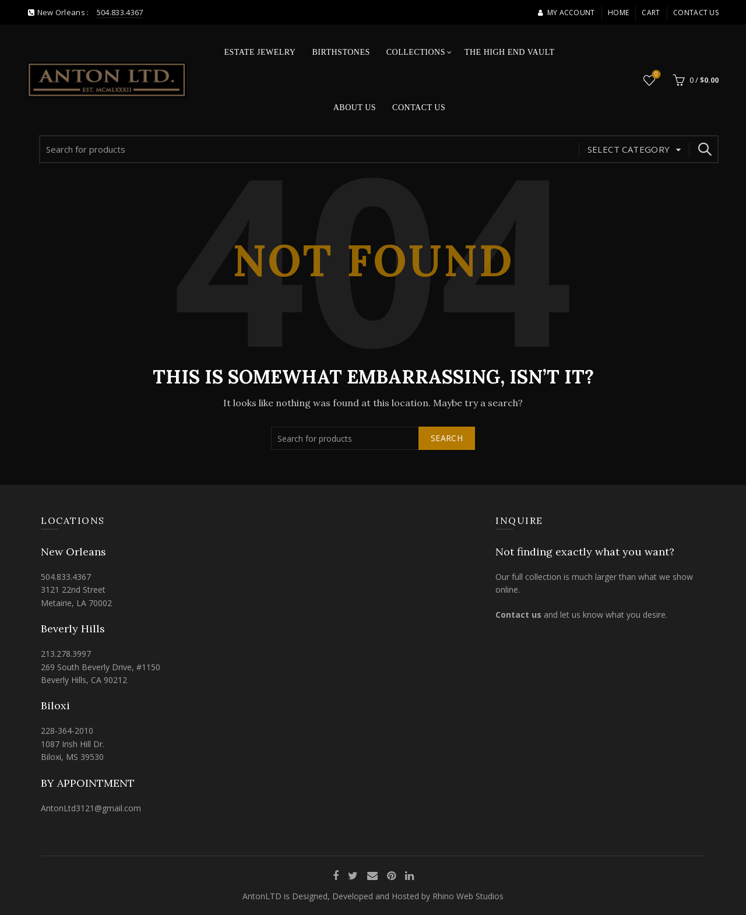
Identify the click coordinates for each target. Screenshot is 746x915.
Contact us (518, 614)
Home (618, 12)
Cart (651, 12)
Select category (628, 149)
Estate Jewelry (260, 52)
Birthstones (341, 52)
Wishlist (655, 75)
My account (565, 12)
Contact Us (696, 12)
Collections (415, 52)
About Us (354, 107)
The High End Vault (510, 52)
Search (704, 149)
